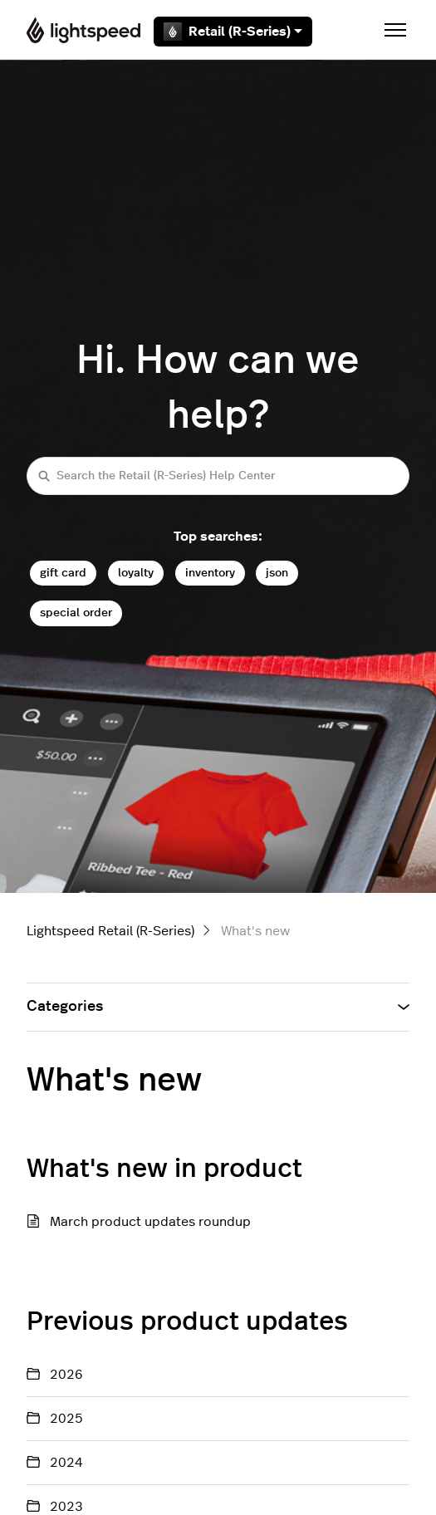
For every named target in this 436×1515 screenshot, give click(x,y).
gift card (63, 572)
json (277, 572)
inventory (210, 572)
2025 (66, 1418)
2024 (66, 1462)
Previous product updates (187, 1321)
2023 (66, 1506)
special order (76, 612)
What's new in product (164, 1168)
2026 (66, 1374)
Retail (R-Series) (233, 31)
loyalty (136, 572)
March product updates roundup (150, 1221)
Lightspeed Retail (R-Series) (110, 931)
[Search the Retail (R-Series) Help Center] (218, 475)
